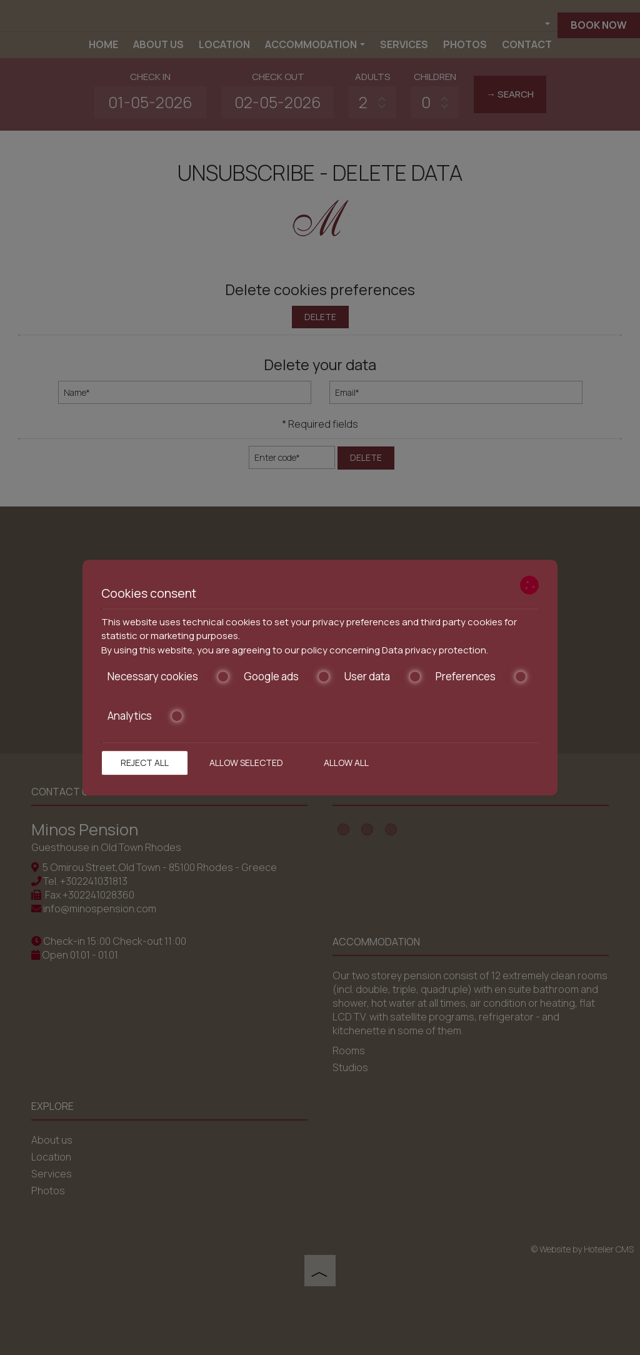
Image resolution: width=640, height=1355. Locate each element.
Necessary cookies (168, 676)
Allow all (346, 762)
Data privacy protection (434, 650)
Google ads (287, 676)
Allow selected (246, 762)
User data (382, 676)
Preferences (481, 676)
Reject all (145, 762)
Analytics (145, 716)
